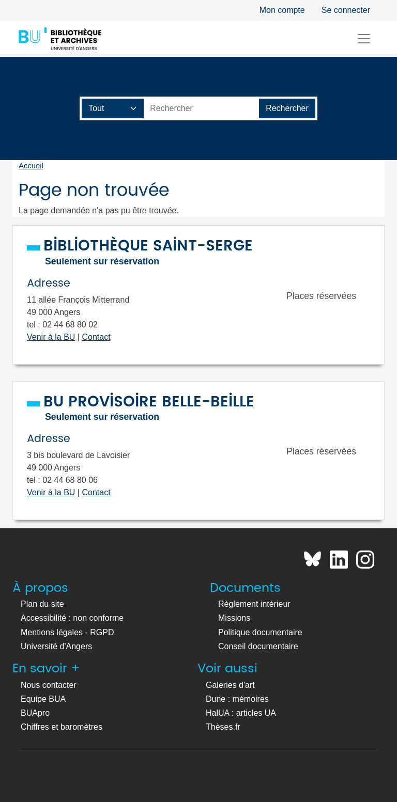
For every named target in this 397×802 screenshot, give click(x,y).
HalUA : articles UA (241, 713)
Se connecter (346, 10)
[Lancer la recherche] (287, 108)
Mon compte (282, 10)
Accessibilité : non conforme (72, 618)
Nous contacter (49, 685)
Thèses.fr (223, 726)
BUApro (35, 713)
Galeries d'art (230, 685)
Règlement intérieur (254, 604)
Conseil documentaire (258, 646)
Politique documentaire (260, 632)
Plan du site (42, 604)
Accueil (31, 166)
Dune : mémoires (237, 699)
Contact (96, 337)
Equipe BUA (43, 699)
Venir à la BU (51, 337)
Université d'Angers (56, 646)
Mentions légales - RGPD (67, 632)
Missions (234, 618)
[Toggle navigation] (363, 38)
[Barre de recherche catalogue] (201, 108)
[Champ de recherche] (113, 108)
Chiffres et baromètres (61, 726)
